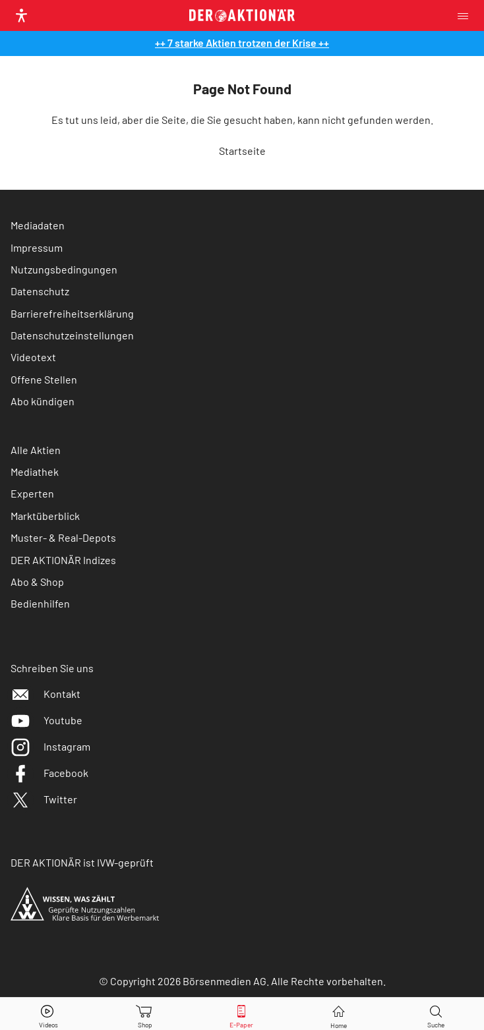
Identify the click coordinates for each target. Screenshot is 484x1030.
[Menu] (467, 15)
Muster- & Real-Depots (63, 537)
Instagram (50, 746)
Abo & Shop (37, 581)
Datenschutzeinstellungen (72, 335)
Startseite (242, 150)
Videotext (33, 357)
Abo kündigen (43, 401)
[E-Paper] (241, 1014)
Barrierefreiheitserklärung (72, 313)
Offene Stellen (44, 379)
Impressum (37, 247)
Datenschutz (40, 291)
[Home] (338, 1014)
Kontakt (45, 693)
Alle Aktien (36, 449)
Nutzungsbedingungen (64, 269)
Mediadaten (38, 225)
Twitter (44, 799)
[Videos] (48, 1014)
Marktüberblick (45, 515)
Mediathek (35, 471)
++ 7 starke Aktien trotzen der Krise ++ (242, 42)
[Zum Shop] (145, 1014)
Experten (32, 493)
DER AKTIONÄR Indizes (63, 560)
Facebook (49, 772)
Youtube (46, 720)
